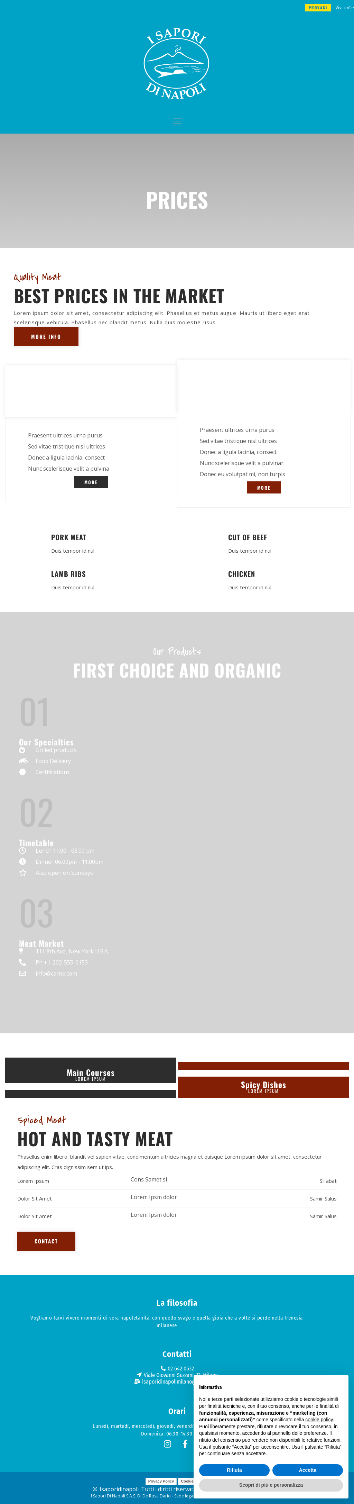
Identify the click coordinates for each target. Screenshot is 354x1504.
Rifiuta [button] (234, 1470)
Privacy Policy (161, 1481)
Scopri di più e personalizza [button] (271, 1485)
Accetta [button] (308, 1470)
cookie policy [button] (319, 1419)
